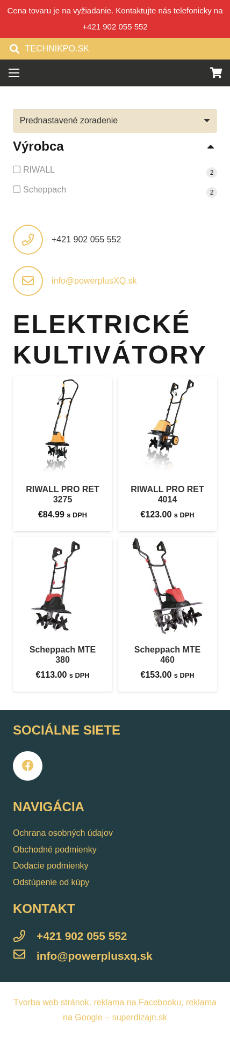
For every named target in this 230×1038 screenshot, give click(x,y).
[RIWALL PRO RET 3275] (62, 426)
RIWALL (39, 169)
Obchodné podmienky (55, 849)
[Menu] (14, 73)
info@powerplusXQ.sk (94, 280)
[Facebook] (27, 766)
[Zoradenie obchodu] (115, 121)
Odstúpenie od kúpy (51, 882)
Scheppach (44, 189)
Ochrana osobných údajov (63, 832)
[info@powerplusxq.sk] (25, 955)
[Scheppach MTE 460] (167, 586)
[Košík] (216, 73)
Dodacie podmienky (51, 865)
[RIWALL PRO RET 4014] (167, 426)
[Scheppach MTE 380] (62, 586)
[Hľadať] (14, 49)
